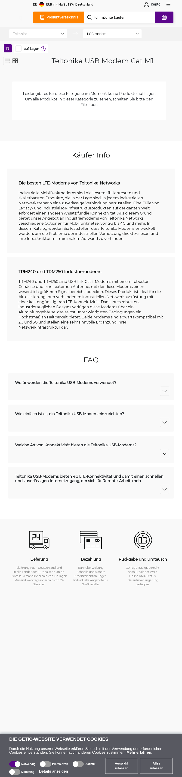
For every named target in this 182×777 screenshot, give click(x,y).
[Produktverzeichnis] (58, 17)
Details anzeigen (53, 771)
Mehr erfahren (138, 752)
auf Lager (31, 49)
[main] (20, 17)
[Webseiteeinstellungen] (63, 4)
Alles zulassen (156, 766)
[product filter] (34, 33)
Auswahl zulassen (121, 766)
